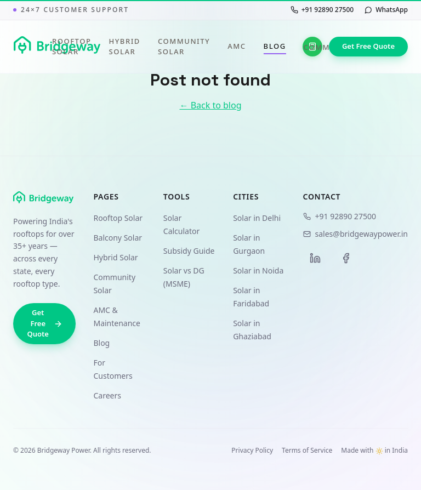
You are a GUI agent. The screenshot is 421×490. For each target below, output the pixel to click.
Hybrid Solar (124, 46)
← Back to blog (210, 105)
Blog (275, 46)
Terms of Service (307, 450)
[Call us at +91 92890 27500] (322, 10)
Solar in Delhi (257, 218)
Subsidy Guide (189, 251)
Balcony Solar (117, 237)
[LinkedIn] (315, 258)
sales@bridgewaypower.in (355, 234)
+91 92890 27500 (339, 216)
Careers (107, 395)
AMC (236, 46)
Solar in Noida (258, 270)
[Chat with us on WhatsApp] (386, 10)
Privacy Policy (252, 450)
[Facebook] (346, 258)
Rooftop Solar (72, 46)
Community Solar (184, 46)
